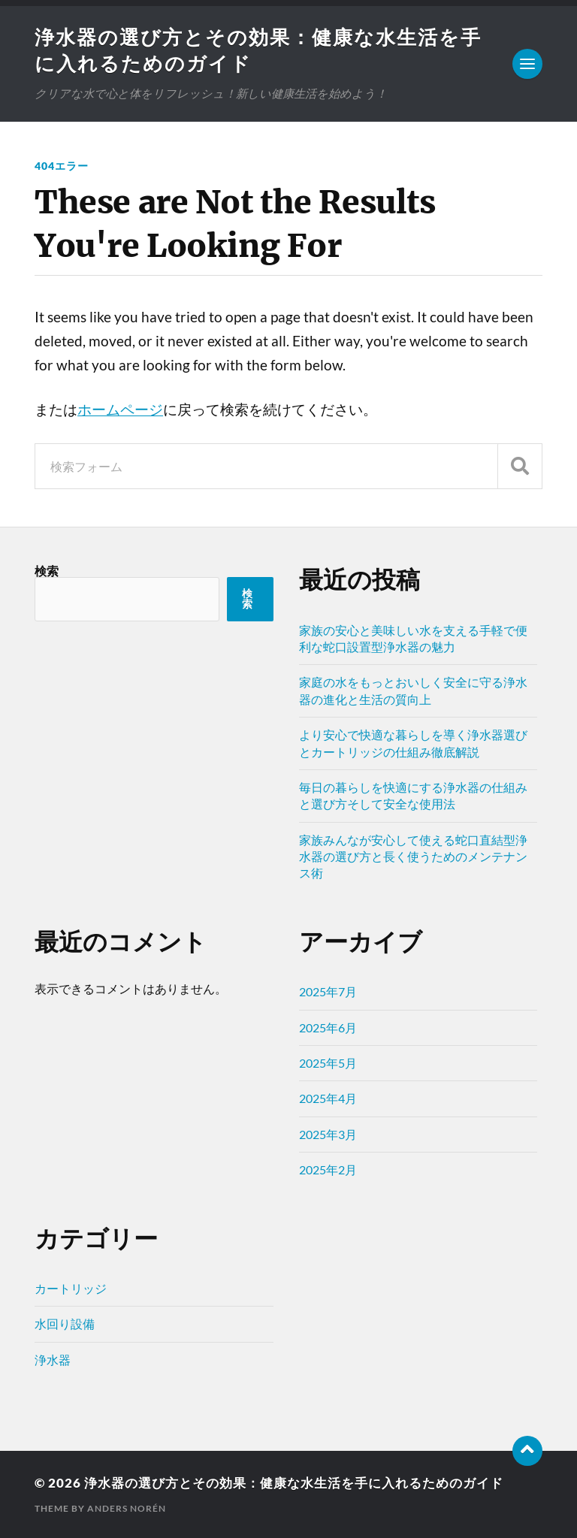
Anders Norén (126, 1508)
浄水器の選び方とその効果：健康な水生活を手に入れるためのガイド (293, 1483)
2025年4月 (328, 1098)
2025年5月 (328, 1063)
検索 (47, 571)
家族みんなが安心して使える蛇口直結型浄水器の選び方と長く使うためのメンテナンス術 (413, 856)
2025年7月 (328, 991)
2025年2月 (328, 1169)
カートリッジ (71, 1288)
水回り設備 (65, 1323)
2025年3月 (328, 1134)
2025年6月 (328, 1027)
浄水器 (53, 1359)
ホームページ (120, 409)
